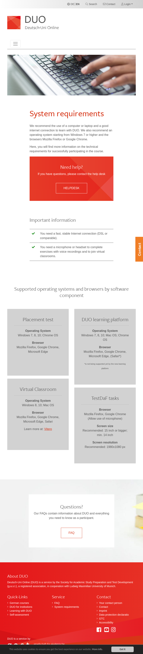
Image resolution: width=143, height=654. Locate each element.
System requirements (66, 606)
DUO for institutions (21, 606)
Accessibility (106, 622)
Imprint (103, 610)
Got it (122, 649)
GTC (102, 618)
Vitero (48, 429)
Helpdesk (71, 188)
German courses (19, 602)
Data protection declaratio (114, 614)
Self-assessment (19, 614)
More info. (97, 649)
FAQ (71, 532)
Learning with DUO (21, 610)
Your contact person (110, 602)
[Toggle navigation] (15, 44)
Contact (103, 606)
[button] (127, 4)
